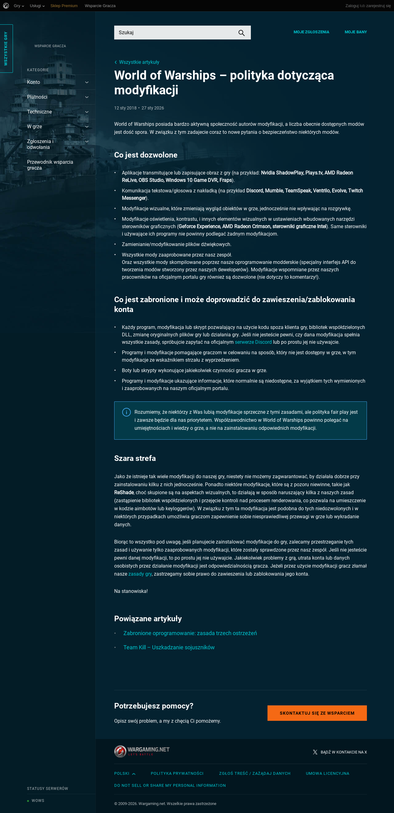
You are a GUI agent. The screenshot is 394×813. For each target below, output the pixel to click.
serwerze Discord (253, 342)
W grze (34, 126)
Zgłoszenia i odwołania (40, 144)
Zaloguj (352, 5)
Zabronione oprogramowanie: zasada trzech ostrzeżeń (190, 633)
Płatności (37, 97)
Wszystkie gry (5, 48)
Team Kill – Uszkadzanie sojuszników (169, 647)
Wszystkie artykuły (139, 62)
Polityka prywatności (177, 773)
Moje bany (356, 32)
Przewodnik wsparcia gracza (50, 165)
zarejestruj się (378, 5)
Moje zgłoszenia (312, 32)
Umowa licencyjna (327, 773)
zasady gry (140, 574)
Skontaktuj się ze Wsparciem (317, 713)
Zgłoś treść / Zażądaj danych (255, 773)
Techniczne (39, 112)
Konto (33, 82)
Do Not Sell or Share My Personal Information (170, 785)
